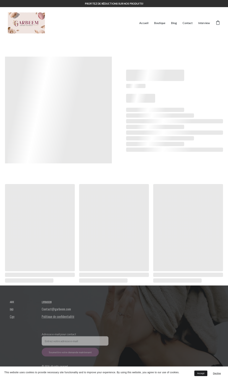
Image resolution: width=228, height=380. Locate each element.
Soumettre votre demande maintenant (70, 354)
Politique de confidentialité (58, 317)
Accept (200, 373)
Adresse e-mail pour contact (59, 336)
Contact (188, 23)
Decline (217, 373)
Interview (204, 23)
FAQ (11, 310)
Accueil (143, 23)
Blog (174, 23)
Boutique (159, 23)
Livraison (46, 302)
